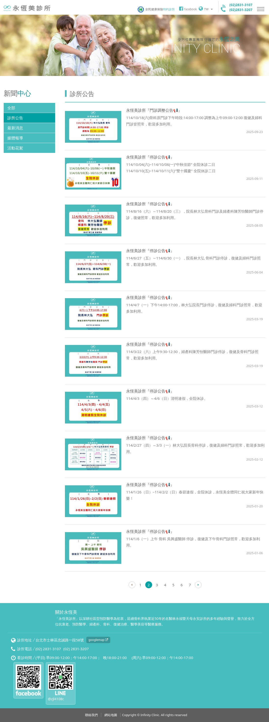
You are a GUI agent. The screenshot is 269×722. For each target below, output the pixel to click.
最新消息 (15, 128)
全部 (11, 107)
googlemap (98, 640)
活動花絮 (15, 148)
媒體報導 (15, 138)
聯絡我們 (91, 715)
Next (198, 584)
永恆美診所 (27, 8)
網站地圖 (110, 715)
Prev (132, 584)
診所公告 (15, 118)
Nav (260, 9)
